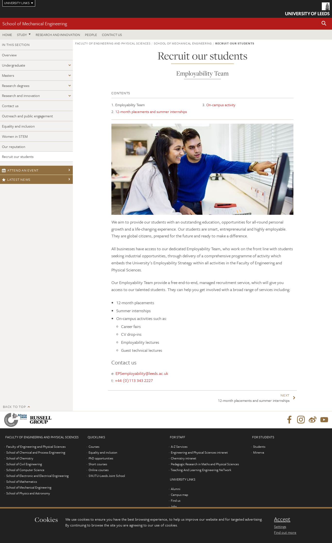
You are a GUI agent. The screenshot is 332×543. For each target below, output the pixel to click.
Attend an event (20, 170)
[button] (324, 24)
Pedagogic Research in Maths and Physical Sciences (205, 464)
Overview (9, 55)
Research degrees (15, 85)
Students (259, 446)
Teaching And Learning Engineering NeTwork (201, 469)
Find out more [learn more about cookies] (285, 532)
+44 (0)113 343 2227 (134, 380)
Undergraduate (13, 65)
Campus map (179, 494)
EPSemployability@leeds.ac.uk (142, 373)
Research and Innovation (58, 34)
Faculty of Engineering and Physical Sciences (112, 43)
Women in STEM (15, 136)
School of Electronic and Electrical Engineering (37, 475)
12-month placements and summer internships (151, 111)
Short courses (98, 464)
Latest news (16, 179)
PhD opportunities (101, 458)
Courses (94, 446)
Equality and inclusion (18, 126)
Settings (280, 526)
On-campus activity (220, 104)
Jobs (174, 506)
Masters (8, 75)
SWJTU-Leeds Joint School (107, 475)
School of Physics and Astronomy (28, 493)
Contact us (112, 34)
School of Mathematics (21, 481)
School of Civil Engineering (24, 464)
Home (7, 34)
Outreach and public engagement (27, 116)
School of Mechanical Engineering (34, 23)
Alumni (175, 488)
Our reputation (13, 146)
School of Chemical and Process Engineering (35, 452)
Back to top (14, 406)
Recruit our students (17, 156)
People (91, 34)
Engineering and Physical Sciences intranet (199, 452)
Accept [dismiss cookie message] (282, 519)
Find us (175, 500)
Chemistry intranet (183, 458)
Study (22, 34)
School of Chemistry (19, 458)
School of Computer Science (25, 469)
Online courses (98, 469)
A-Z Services (179, 446)
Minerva (258, 452)
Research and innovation (21, 95)
